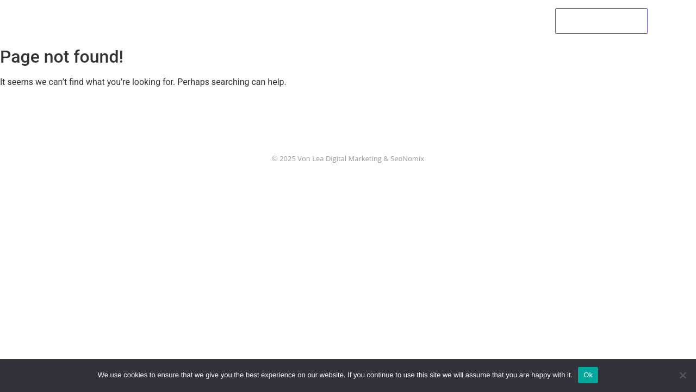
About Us (251, 20)
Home (199, 20)
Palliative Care (319, 20)
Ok (588, 375)
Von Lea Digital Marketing (339, 158)
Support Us (440, 20)
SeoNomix (407, 158)
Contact (498, 20)
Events (384, 20)
